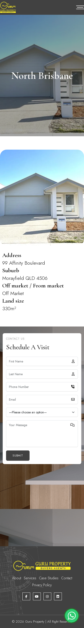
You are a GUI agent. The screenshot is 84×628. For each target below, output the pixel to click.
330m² (9, 308)
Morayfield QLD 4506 (24, 278)
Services (30, 578)
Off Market (13, 293)
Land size (13, 300)
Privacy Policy (42, 585)
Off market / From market (33, 285)
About (16, 578)
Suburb (10, 270)
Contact (66, 578)
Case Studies (48, 578)
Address (11, 255)
